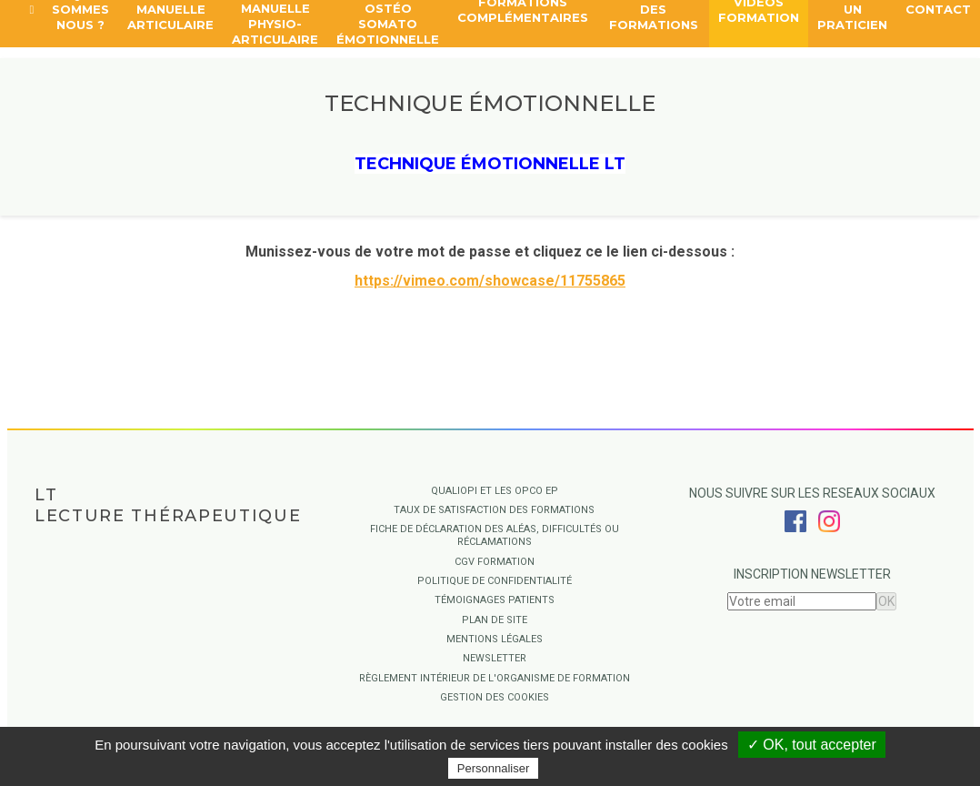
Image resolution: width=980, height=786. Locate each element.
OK (886, 601)
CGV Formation (495, 562)
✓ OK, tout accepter (811, 744)
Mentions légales (494, 639)
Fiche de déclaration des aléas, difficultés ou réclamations (494, 535)
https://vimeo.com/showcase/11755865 (490, 280)
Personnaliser (493, 768)
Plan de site (494, 620)
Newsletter (494, 658)
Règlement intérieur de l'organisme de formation (494, 678)
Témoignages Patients (495, 600)
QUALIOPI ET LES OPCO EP (494, 491)
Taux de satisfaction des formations (494, 510)
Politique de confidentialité (494, 581)
